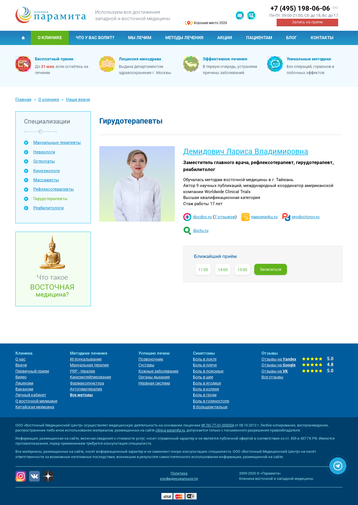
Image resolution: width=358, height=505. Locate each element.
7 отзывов (224, 216)
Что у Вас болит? (95, 37)
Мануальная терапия (89, 365)
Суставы (146, 365)
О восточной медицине (36, 401)
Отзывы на (279, 359)
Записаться (270, 269)
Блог (291, 37)
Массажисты (46, 179)
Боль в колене (206, 389)
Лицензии (24, 383)
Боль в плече (205, 365)
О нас (20, 359)
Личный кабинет (30, 395)
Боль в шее (203, 377)
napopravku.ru (264, 216)
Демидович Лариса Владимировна (245, 151)
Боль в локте (204, 359)
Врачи (21, 365)
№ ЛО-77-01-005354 (217, 425)
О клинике (50, 37)
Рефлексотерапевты (53, 189)
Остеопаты (44, 161)
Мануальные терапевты (57, 142)
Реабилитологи (48, 207)
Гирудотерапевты (50, 198)
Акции (224, 37)
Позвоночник (150, 359)
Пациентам (259, 37)
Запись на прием (307, 22)
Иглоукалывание (86, 359)
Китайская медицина (34, 407)
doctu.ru (200, 230)
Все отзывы (272, 377)
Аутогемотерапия (86, 389)
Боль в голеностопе (211, 401)
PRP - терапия (82, 371)
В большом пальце (210, 407)
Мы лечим (139, 37)
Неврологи (44, 152)
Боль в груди (204, 395)
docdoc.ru (202, 216)
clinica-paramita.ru (170, 430)
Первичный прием (32, 371)
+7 (300, 8)
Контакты (322, 37)
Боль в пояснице (208, 371)
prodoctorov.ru (305, 216)
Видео (21, 377)
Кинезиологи (46, 170)
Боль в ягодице (207, 383)
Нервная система (154, 383)
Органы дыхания (154, 377)
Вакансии (24, 389)
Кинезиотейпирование (90, 377)
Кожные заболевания (158, 371)
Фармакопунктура (87, 383)
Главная (23, 38)
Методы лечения (184, 37)
